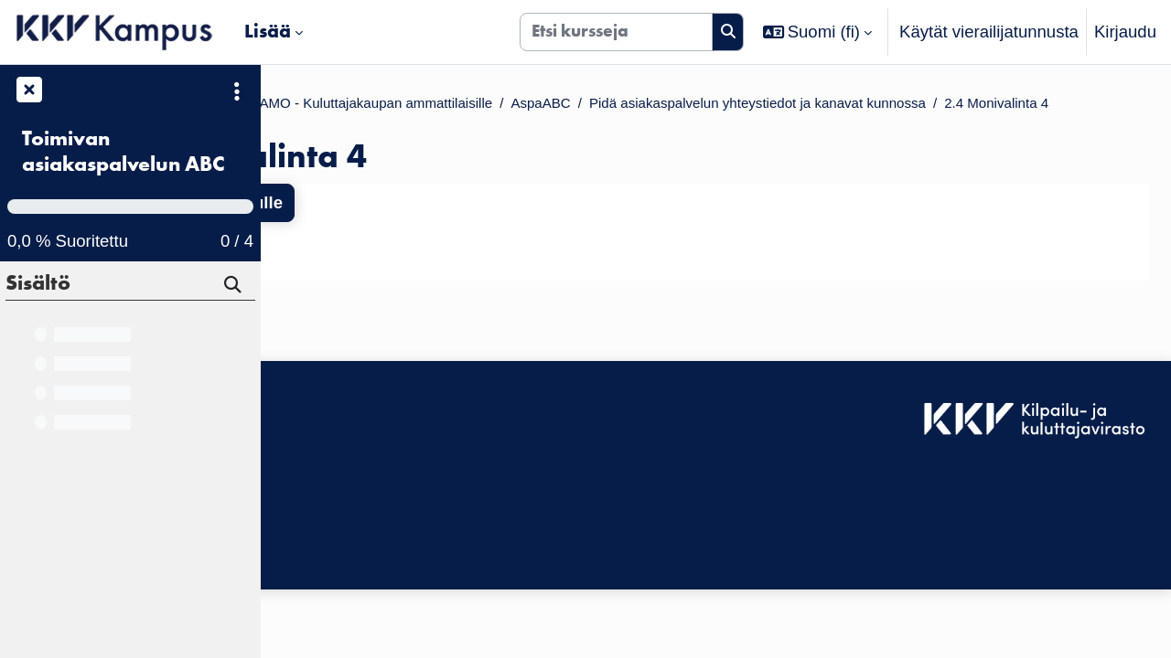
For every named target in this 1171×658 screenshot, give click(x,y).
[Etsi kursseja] (616, 32)
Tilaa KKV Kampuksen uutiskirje (394, 568)
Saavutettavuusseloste (360, 477)
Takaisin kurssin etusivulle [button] (410, 232)
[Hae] (234, 287)
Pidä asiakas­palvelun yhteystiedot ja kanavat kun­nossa (509, 131)
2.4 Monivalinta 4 (800, 131)
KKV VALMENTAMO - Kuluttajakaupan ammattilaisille (630, 105)
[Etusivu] (115, 32)
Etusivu (310, 105)
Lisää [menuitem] (267, 31)
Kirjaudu (1125, 31)
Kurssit (384, 105)
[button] (818, 32)
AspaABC (887, 105)
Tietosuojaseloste (340, 527)
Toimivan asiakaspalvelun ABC (123, 151)
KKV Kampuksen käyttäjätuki (383, 502)
